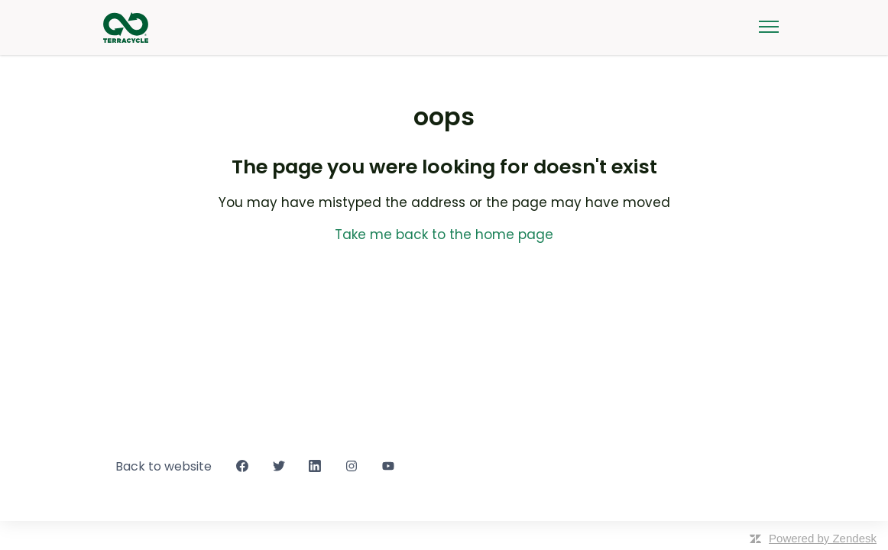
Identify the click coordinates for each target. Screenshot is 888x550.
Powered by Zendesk (823, 538)
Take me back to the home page (444, 234)
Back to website (163, 466)
